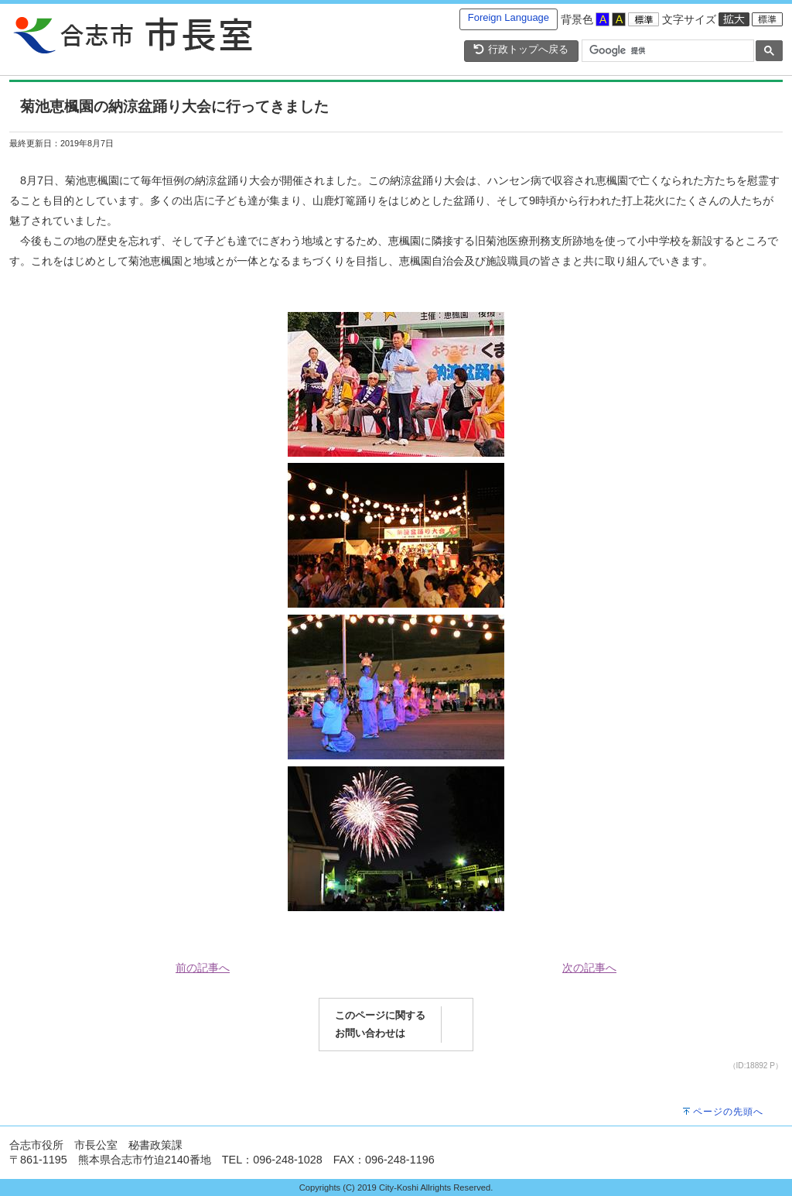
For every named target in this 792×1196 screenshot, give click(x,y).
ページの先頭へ (728, 1111)
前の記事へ (203, 967)
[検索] (666, 51)
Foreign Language (508, 17)
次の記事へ (589, 967)
